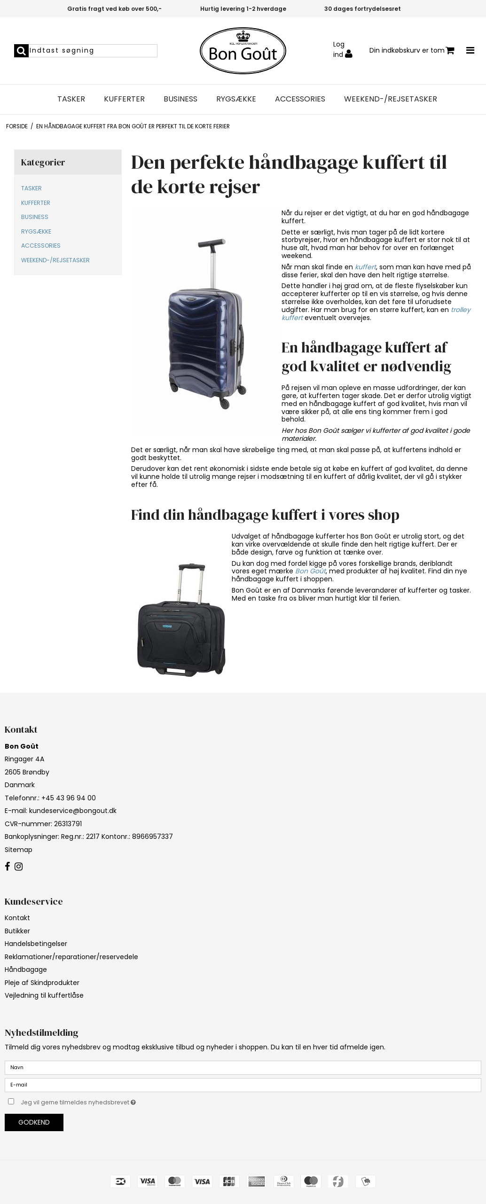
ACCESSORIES (300, 99)
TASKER (71, 99)
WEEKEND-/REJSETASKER (390, 99)
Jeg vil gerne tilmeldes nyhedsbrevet (102, 1101)
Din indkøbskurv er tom (412, 50)
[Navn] (243, 1066)
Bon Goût (310, 571)
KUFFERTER (124, 99)
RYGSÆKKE (236, 99)
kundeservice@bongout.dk (73, 810)
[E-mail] (243, 1084)
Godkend (34, 1122)
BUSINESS (180, 99)
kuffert (365, 267)
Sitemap (18, 849)
